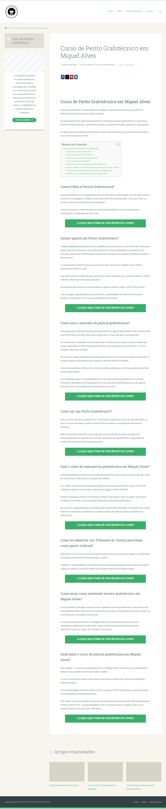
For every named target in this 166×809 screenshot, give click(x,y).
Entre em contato (23, 120)
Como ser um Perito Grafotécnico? (80, 161)
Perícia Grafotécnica (129, 64)
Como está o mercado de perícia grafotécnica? (84, 158)
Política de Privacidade (152, 802)
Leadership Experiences (14, 802)
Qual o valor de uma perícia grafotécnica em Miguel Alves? (89, 165)
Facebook (127, 802)
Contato (149, 11)
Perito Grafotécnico (134, 11)
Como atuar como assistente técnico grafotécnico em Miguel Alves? (93, 171)
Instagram (138, 802)
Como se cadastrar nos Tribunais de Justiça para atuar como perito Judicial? (96, 168)
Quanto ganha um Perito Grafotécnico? (82, 155)
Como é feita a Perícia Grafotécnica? (81, 152)
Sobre (119, 11)
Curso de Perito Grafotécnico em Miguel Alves (83, 149)
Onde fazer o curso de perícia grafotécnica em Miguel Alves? (90, 174)
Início (110, 11)
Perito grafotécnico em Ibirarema (65, 785)
